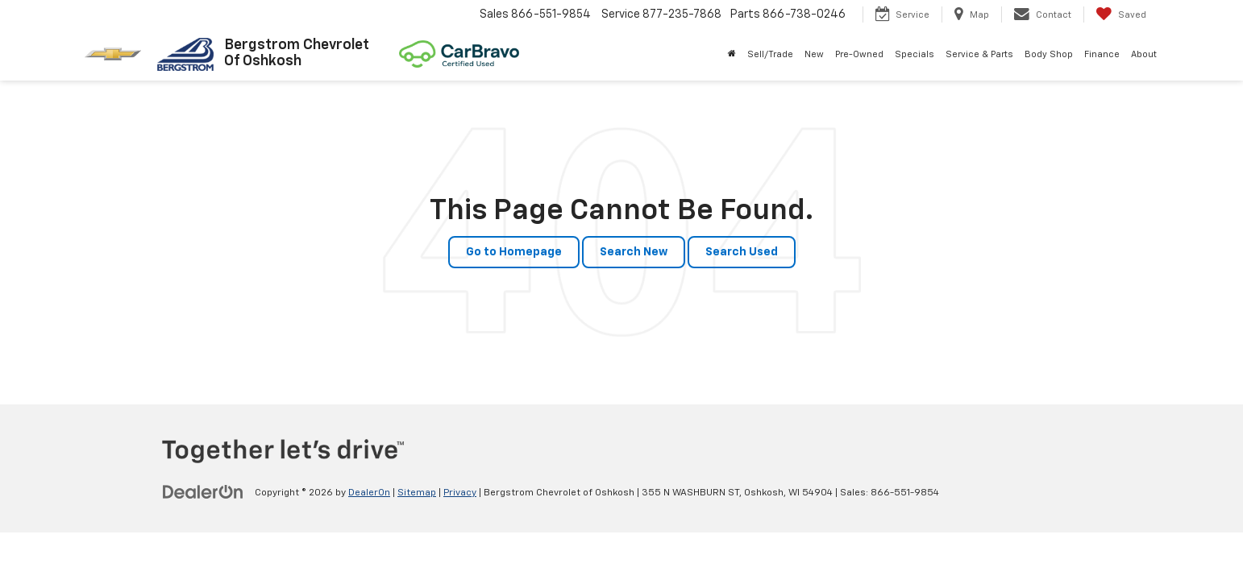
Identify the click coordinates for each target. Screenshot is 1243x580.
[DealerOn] (203, 492)
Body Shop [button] (1049, 54)
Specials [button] (914, 54)
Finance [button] (1102, 54)
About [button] (1144, 54)
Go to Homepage (514, 252)
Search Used (741, 252)
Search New (633, 252)
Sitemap (416, 493)
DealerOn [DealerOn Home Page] (369, 493)
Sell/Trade (770, 54)
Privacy (459, 493)
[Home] (732, 55)
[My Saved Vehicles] (1120, 14)
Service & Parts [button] (979, 54)
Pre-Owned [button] (859, 54)
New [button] (814, 54)
